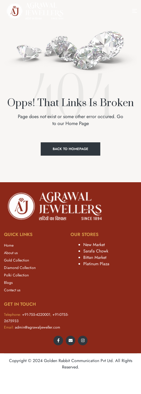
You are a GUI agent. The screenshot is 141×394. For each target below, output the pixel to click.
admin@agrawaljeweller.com (37, 327)
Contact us (12, 290)
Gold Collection (16, 260)
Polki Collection (16, 275)
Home (9, 245)
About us (11, 252)
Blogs (8, 282)
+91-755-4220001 (36, 314)
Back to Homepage (70, 148)
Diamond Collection (20, 267)
